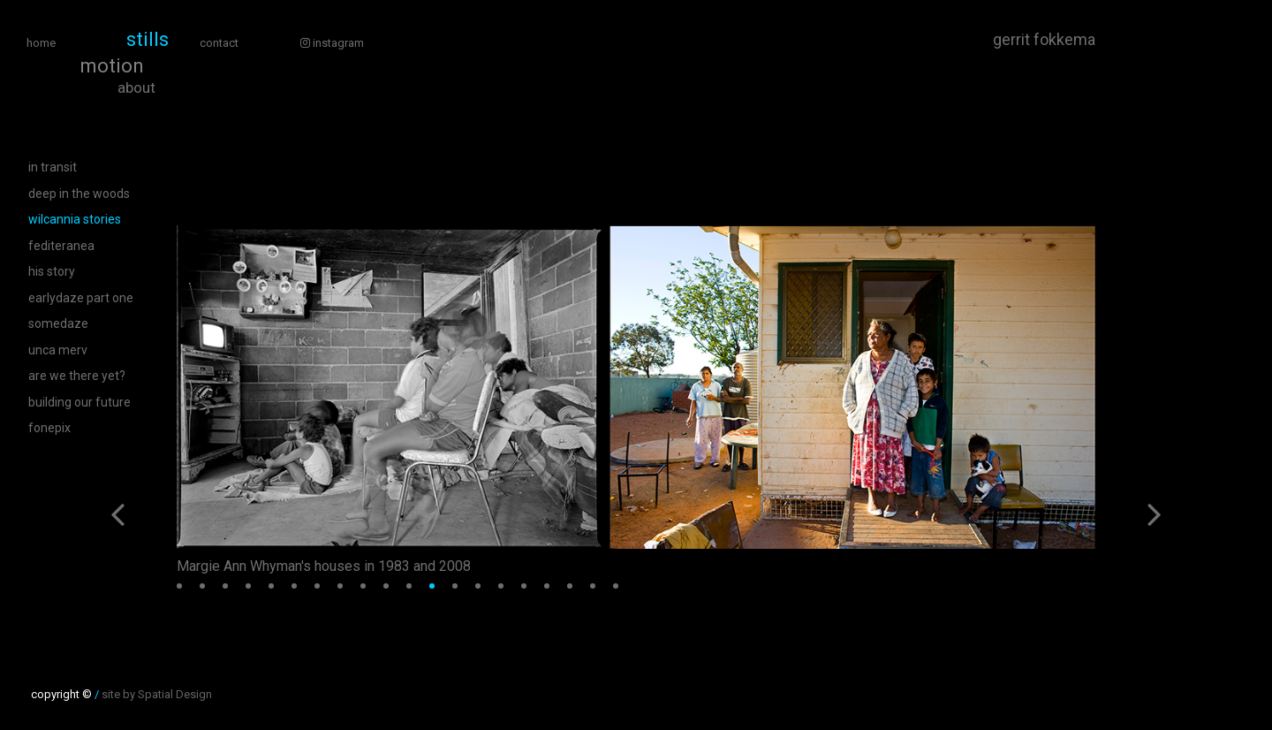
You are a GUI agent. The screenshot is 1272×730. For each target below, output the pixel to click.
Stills (147, 40)
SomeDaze (58, 323)
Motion (112, 66)
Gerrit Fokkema (1044, 40)
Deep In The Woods (79, 193)
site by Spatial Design (157, 694)
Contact (219, 42)
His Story (51, 271)
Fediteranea (61, 246)
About (136, 88)
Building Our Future (79, 402)
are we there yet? (76, 376)
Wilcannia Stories (74, 219)
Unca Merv (57, 350)
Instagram (332, 42)
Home (41, 42)
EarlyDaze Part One (80, 298)
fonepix (49, 428)
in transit (52, 167)
